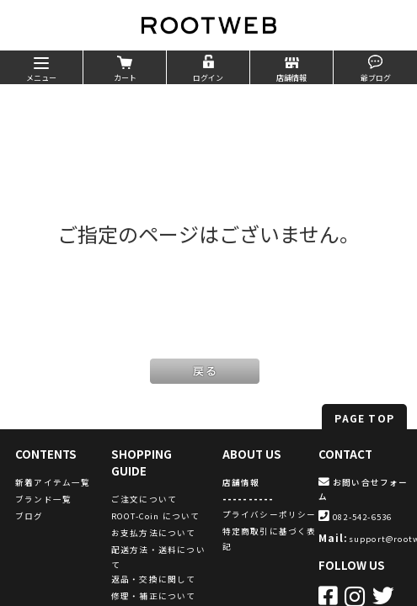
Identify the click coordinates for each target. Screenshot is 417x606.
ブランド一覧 (43, 499)
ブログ (29, 516)
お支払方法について (153, 533)
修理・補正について (153, 596)
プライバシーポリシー (269, 514)
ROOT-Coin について (155, 516)
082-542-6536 (355, 517)
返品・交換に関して (153, 579)
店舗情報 (241, 482)
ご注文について (144, 499)
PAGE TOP (364, 418)
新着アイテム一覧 (53, 482)
